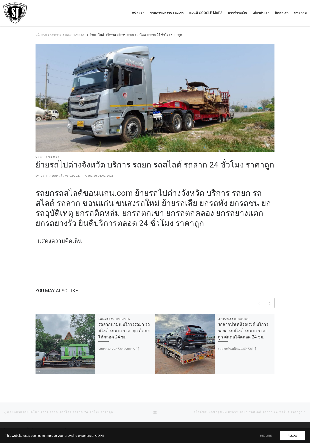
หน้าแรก (41, 34)
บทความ (56, 34)
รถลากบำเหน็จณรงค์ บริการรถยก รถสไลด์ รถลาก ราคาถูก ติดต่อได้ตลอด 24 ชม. (243, 330)
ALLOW (292, 435)
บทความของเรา (75, 34)
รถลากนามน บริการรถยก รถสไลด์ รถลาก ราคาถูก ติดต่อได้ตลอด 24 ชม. (124, 330)
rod (42, 175)
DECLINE (266, 435)
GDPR (99, 435)
